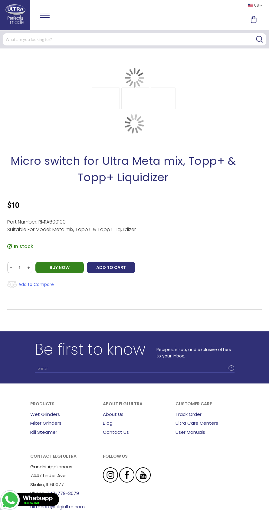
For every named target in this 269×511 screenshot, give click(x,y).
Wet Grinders (45, 414)
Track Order (189, 414)
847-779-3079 (63, 493)
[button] (106, 98)
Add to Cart (111, 267)
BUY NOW (60, 267)
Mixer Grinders (45, 423)
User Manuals (190, 432)
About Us (113, 414)
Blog (108, 423)
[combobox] (134, 39)
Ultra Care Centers (197, 423)
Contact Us (116, 432)
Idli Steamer (43, 432)
